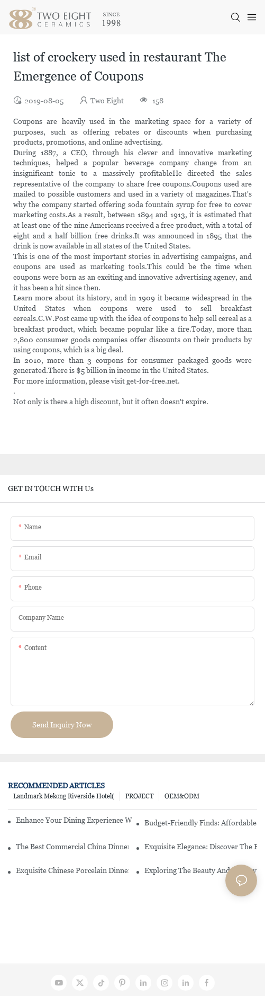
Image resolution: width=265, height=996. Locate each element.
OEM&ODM (182, 796)
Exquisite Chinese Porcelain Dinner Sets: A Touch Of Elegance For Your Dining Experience (72, 870)
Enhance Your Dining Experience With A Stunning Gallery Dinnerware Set (74, 820)
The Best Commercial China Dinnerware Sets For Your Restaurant (72, 846)
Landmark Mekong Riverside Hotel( (63, 796)
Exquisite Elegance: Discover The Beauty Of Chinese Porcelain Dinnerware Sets (200, 846)
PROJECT (139, 796)
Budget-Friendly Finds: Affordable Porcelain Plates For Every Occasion (200, 823)
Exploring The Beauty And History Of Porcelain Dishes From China (200, 870)
